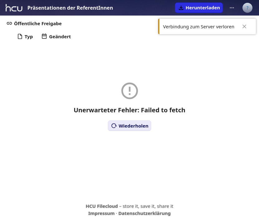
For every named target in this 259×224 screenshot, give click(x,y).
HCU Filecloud (102, 206)
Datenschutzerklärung (144, 213)
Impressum (101, 213)
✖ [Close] (244, 26)
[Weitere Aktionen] (232, 8)
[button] (199, 7)
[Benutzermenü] (247, 8)
